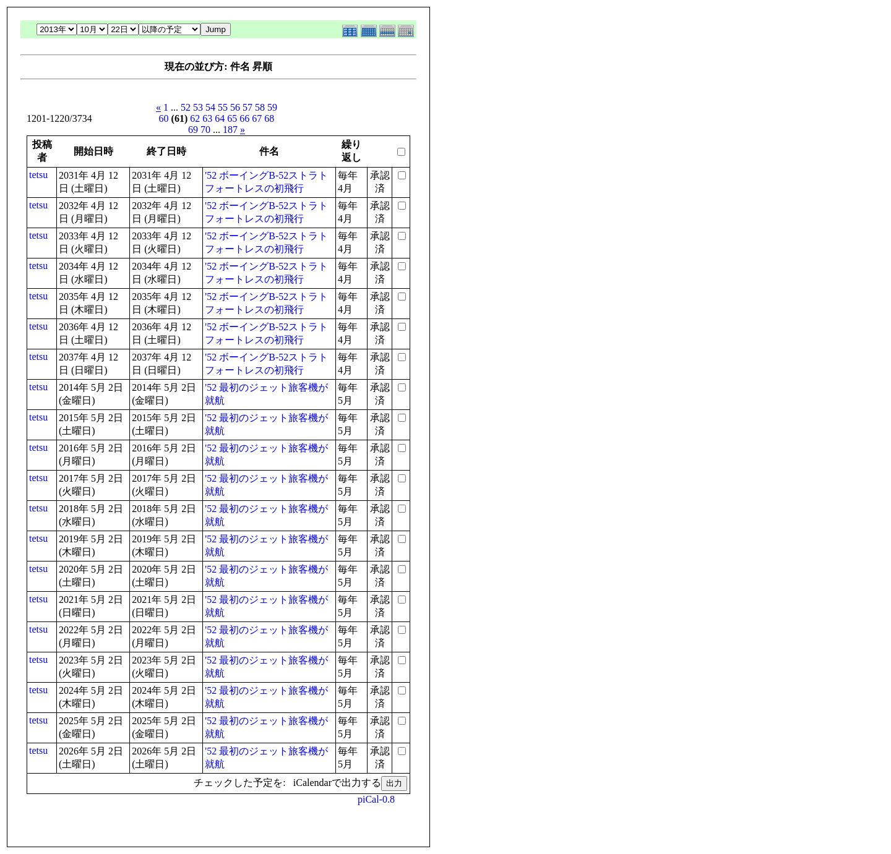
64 (220, 118)
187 (230, 129)
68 (269, 118)
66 (244, 118)
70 (205, 129)
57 (247, 107)
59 (272, 107)
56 (235, 107)
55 (223, 107)
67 (257, 118)
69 (193, 129)
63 (207, 118)
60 (164, 118)
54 (210, 107)
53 (198, 107)
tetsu (38, 174)
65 (232, 118)
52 (186, 107)
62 (195, 118)
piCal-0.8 (376, 799)
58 (260, 107)
